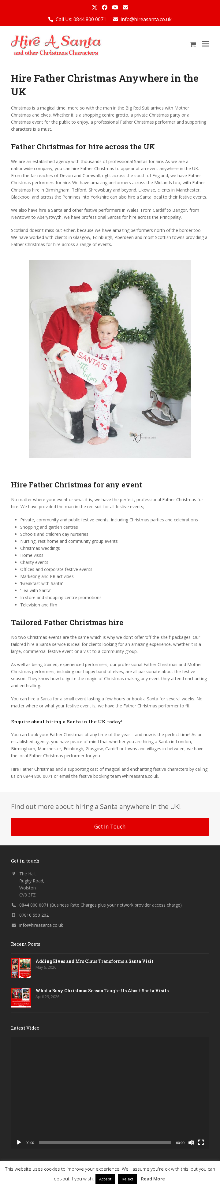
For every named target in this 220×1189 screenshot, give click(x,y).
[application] (110, 1093)
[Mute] (191, 1142)
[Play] (19, 1142)
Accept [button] (105, 1179)
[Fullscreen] (201, 1142)
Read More (153, 1179)
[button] (205, 44)
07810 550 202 (34, 915)
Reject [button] (127, 1179)
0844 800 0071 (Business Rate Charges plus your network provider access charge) (100, 905)
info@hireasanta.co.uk (146, 19)
